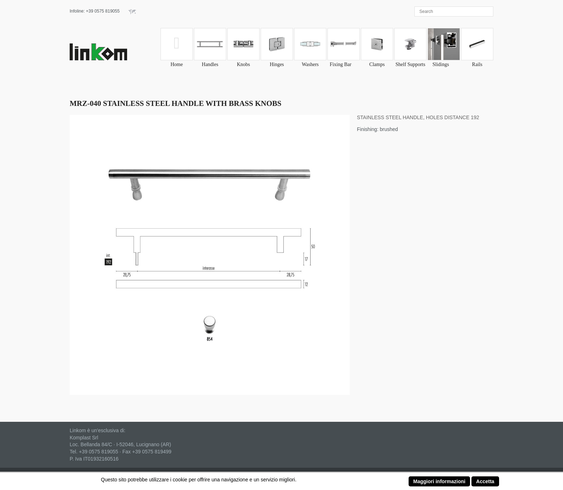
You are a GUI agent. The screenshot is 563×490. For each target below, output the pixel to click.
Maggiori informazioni (439, 481)
